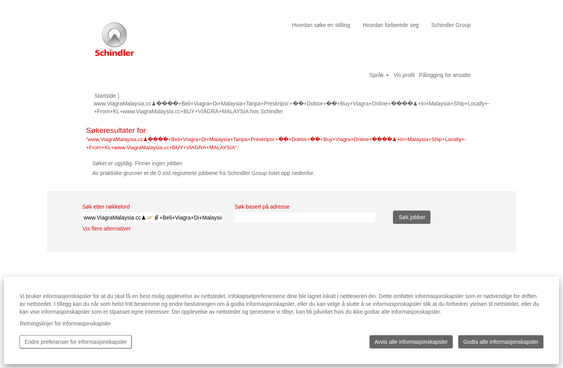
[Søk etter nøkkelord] (152, 218)
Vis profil (404, 75)
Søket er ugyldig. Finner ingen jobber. (137, 163)
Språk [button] (379, 75)
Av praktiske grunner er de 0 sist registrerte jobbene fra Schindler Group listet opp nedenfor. (203, 173)
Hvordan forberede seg (391, 25)
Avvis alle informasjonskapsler (411, 342)
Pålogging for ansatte (445, 75)
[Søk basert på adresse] (305, 218)
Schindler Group (451, 25)
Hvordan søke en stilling (321, 25)
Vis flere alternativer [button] (106, 228)
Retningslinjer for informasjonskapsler (65, 323)
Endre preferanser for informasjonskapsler (76, 342)
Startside (105, 96)
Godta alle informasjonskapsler (500, 342)
